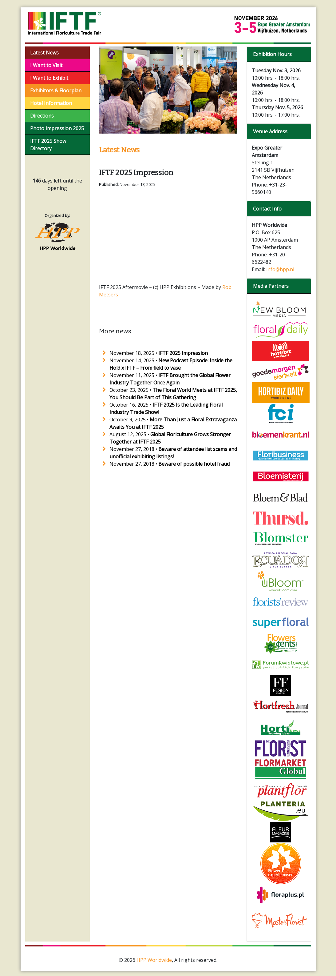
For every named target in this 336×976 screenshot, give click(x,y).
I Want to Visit (46, 65)
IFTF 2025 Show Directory (48, 145)
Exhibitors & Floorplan (55, 90)
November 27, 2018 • (169, 463)
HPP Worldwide (154, 960)
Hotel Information (51, 103)
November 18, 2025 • (158, 353)
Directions (42, 115)
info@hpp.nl (280, 269)
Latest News (44, 52)
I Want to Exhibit (49, 77)
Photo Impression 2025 (57, 128)
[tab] (279, 54)
